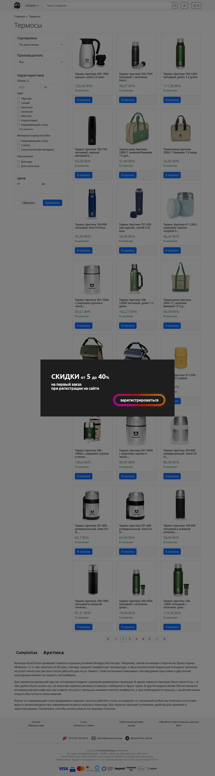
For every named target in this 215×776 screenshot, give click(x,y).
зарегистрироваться (139, 400)
